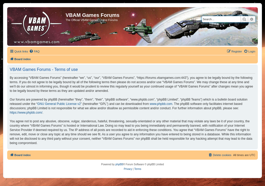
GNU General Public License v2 (58, 104)
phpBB (119, 164)
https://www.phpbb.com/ (26, 112)
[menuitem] (34, 51)
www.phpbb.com (161, 104)
